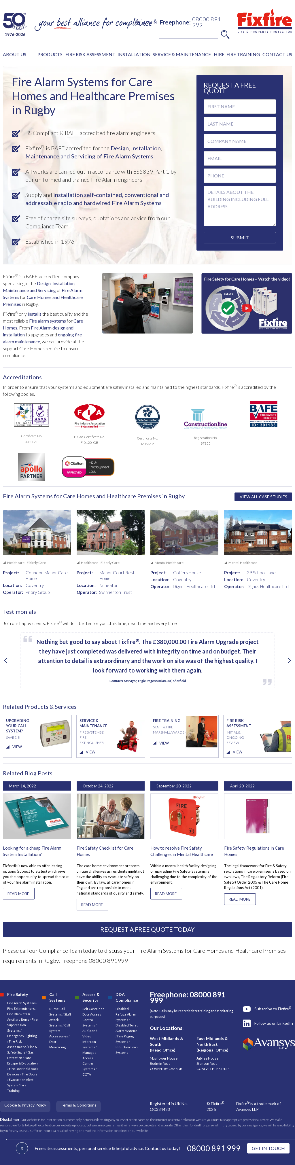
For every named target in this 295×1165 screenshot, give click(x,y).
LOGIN (150, 22)
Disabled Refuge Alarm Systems (126, 1014)
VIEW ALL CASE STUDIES (263, 496)
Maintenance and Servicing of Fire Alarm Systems (89, 156)
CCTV (86, 1074)
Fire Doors (29, 1074)
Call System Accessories (59, 1030)
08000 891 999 (214, 1148)
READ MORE (18, 893)
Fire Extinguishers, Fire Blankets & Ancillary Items (21, 1014)
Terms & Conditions (78, 1105)
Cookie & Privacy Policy (25, 1105)
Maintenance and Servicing (30, 290)
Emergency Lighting (22, 1036)
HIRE (219, 54)
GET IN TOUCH (268, 1148)
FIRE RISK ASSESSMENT (90, 54)
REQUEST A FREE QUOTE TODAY (147, 929)
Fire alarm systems (47, 320)
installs (34, 314)
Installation (145, 148)
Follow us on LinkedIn (273, 1023)
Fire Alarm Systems (21, 1003)
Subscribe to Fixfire (272, 1008)
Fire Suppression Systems (22, 1025)
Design (119, 148)
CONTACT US (277, 54)
